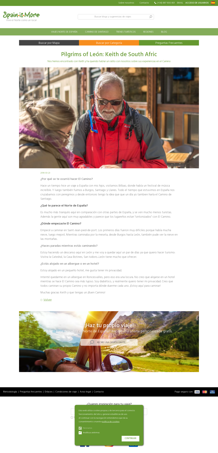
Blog (164, 32)
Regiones (148, 32)
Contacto (144, 3)
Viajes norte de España (64, 32)
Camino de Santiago (97, 32)
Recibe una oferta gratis (111, 343)
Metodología (10, 392)
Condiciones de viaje (66, 392)
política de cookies (110, 421)
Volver (47, 300)
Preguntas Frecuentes (168, 43)
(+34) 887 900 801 (166, 3)
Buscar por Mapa (49, 43)
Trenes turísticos (126, 32)
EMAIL (180, 3)
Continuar (130, 438)
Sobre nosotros (126, 3)
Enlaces (48, 392)
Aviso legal (85, 392)
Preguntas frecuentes (31, 392)
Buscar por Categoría (109, 43)
